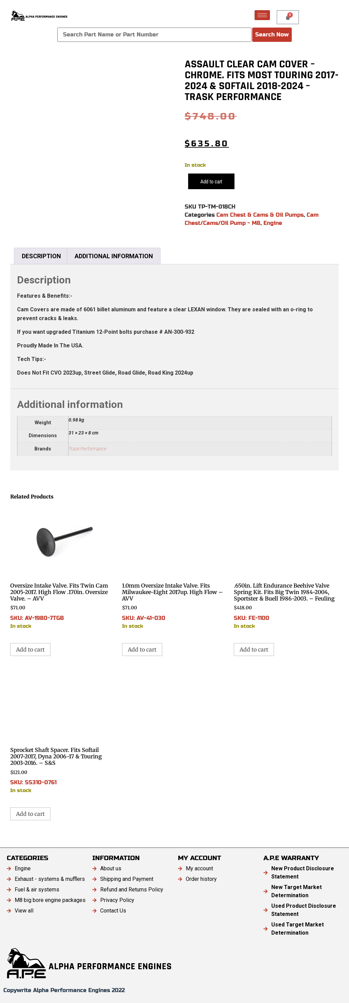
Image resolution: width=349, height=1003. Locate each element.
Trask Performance (87, 449)
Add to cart (211, 181)
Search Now (272, 34)
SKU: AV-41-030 (174, 567)
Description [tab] (41, 256)
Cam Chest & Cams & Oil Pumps (260, 215)
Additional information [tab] (114, 256)
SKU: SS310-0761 (62, 732)
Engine (272, 223)
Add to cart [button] (30, 649)
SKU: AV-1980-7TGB (62, 567)
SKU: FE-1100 (286, 567)
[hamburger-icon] (262, 15)
